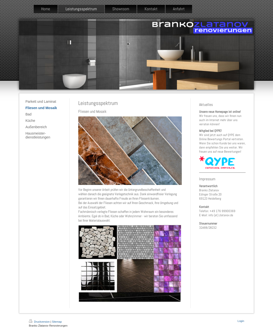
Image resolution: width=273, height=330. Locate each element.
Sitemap (57, 321)
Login (241, 320)
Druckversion (39, 321)
